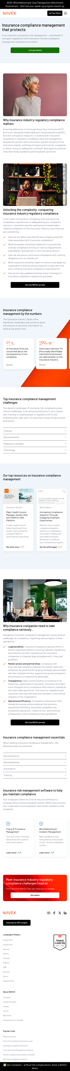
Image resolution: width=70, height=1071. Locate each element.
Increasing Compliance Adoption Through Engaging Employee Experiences (51, 516)
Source (9, 364)
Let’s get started (35, 50)
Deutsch (6, 949)
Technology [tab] (9, 450)
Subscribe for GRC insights (16, 923)
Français (6, 958)
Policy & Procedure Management (15, 830)
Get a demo (35, 895)
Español (6, 963)
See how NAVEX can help (35, 285)
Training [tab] (8, 430)
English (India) (8, 981)
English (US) (7, 940)
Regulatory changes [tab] (14, 443)
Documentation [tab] (11, 437)
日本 (5, 967)
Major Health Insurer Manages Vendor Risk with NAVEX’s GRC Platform (17, 516)
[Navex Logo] (9, 13)
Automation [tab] (9, 768)
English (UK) (7, 944)
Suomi (5, 976)
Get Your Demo (55, 13)
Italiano (6, 954)
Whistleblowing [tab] (11, 762)
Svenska (6, 972)
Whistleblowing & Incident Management (50, 830)
